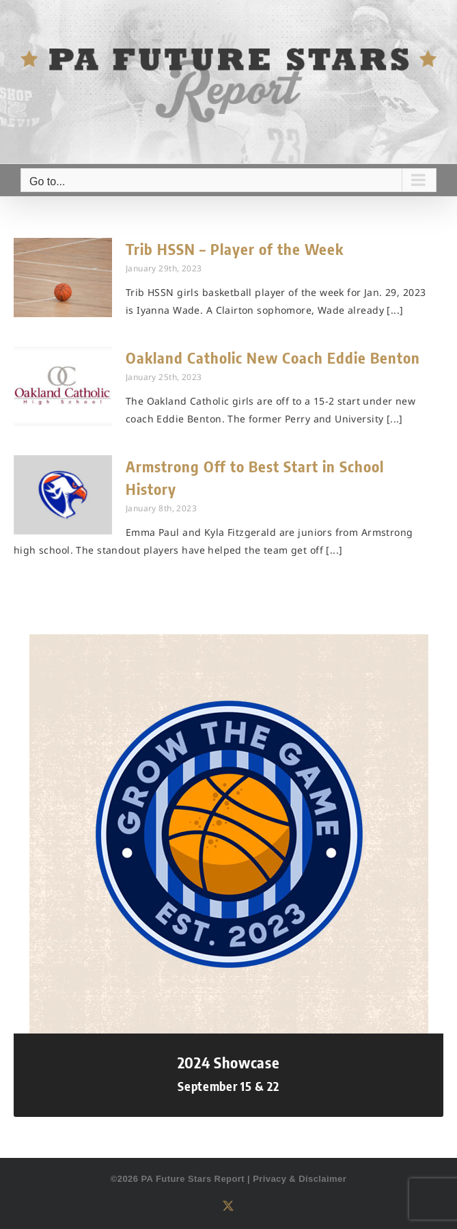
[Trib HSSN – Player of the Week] (63, 277)
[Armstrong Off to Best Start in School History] (63, 495)
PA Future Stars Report (193, 1179)
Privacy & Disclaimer (299, 1179)
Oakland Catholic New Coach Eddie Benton (273, 357)
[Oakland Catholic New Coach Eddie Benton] (63, 386)
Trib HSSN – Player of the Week (235, 248)
